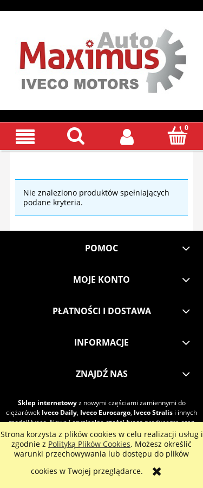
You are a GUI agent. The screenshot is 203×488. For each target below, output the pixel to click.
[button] (25, 136)
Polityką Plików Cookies (89, 444)
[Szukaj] (76, 135)
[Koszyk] (177, 135)
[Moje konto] (127, 135)
